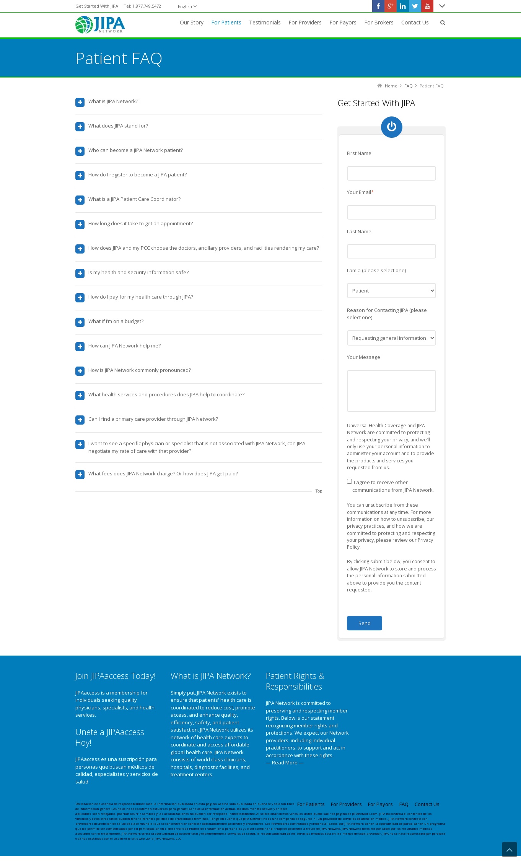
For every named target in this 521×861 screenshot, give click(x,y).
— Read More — (285, 762)
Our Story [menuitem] (192, 22)
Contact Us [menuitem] (415, 22)
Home (391, 85)
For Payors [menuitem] (343, 22)
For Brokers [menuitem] (379, 22)
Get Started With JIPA (96, 6)
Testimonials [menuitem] (265, 22)
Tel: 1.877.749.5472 (142, 6)
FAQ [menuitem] (404, 803)
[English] (187, 6)
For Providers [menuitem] (305, 22)
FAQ (408, 85)
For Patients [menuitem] (226, 22)
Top (319, 490)
